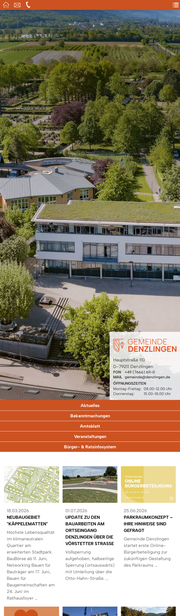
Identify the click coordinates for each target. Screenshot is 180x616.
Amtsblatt (90, 426)
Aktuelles (90, 405)
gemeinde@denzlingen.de (147, 377)
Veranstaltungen (90, 436)
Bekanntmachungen (90, 415)
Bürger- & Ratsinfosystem (90, 446)
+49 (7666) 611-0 (140, 372)
